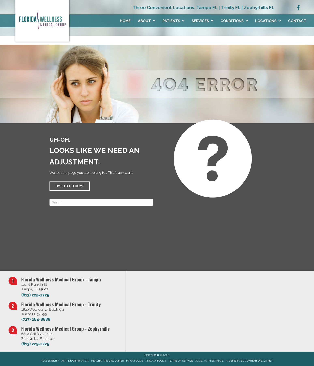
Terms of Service (181, 360)
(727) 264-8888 (35, 319)
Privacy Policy (156, 360)
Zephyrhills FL (259, 7)
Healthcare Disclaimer (107, 360)
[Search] (101, 202)
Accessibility (50, 360)
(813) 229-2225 (35, 295)
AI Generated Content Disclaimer (249, 360)
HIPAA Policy (134, 360)
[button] (69, 186)
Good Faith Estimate (209, 360)
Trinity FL (230, 7)
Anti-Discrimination (75, 360)
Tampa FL (206, 7)
